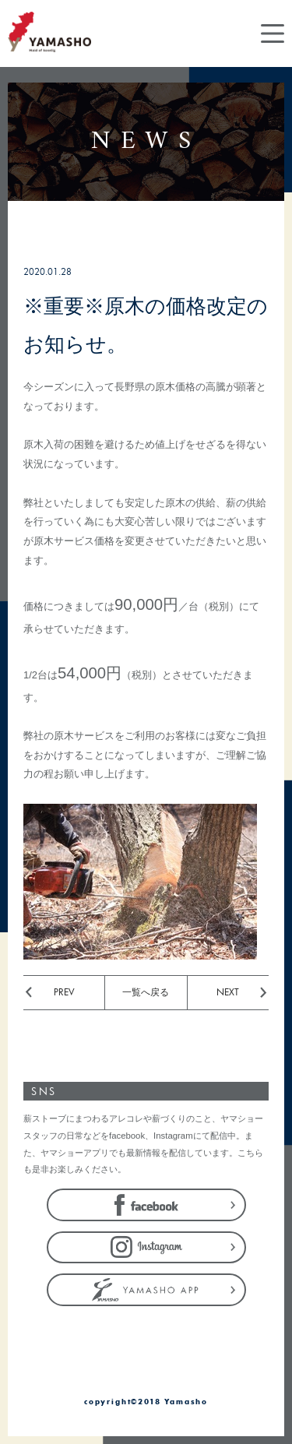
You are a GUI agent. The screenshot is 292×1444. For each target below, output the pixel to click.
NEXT (227, 992)
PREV (64, 992)
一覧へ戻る (145, 992)
